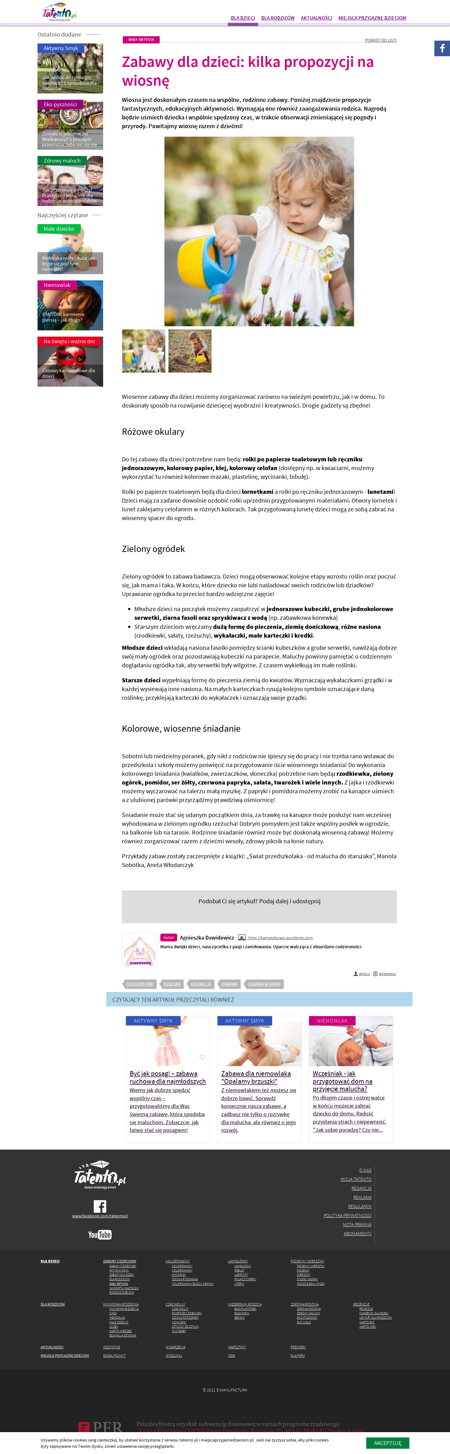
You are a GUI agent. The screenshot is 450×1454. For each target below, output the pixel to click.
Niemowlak (332, 1020)
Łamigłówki (238, 1261)
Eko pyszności (307, 1318)
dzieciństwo (140, 984)
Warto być (367, 1322)
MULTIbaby (179, 1331)
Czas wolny (175, 1304)
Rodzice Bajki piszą (310, 1284)
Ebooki (239, 1318)
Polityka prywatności (348, 1215)
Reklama (362, 1197)
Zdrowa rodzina (305, 1304)
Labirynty (241, 1275)
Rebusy (239, 1270)
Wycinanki (179, 1275)
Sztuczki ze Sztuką (185, 1327)
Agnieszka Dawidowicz (207, 938)
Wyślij (361, 974)
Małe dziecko (118, 1322)
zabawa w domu (264, 984)
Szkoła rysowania (185, 1279)
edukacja (201, 984)
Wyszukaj (174, 1355)
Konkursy (179, 1322)
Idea (231, 1355)
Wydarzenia (175, 1347)
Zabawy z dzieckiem (119, 1261)
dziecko (172, 984)
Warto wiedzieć (120, 1331)
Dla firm (298, 1355)
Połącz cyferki (245, 1279)
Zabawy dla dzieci (121, 1275)
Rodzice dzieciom (121, 1293)
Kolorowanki (178, 1261)
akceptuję (388, 1442)
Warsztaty (237, 1347)
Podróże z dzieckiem (187, 1313)
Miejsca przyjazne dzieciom (372, 18)
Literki (239, 1284)
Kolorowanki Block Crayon (192, 1284)
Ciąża (113, 1313)
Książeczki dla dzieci (373, 1313)
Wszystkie (111, 1347)
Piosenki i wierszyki (307, 1261)
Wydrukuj (384, 974)
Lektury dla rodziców (375, 1318)
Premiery (298, 1347)
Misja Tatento (356, 1179)
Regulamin (360, 1206)
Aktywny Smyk (153, 1020)
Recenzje (361, 1304)
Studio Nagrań (307, 1279)
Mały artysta (141, 39)
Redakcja (362, 1188)
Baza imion (241, 1313)
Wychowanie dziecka (120, 1304)
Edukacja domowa (122, 1335)
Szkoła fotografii (185, 1318)
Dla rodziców (278, 18)
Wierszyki (303, 1275)
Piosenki (303, 1270)
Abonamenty (358, 1233)
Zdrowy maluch (308, 1313)
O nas (365, 1170)
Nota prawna (357, 1224)
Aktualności (316, 18)
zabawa (230, 984)
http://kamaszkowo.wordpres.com (275, 937)
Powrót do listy (381, 40)
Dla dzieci (243, 18)
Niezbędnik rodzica (245, 1304)
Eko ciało (304, 1322)
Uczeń (113, 1327)
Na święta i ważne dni (124, 1288)
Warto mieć (367, 1327)
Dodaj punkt (114, 1355)
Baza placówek (245, 1309)
